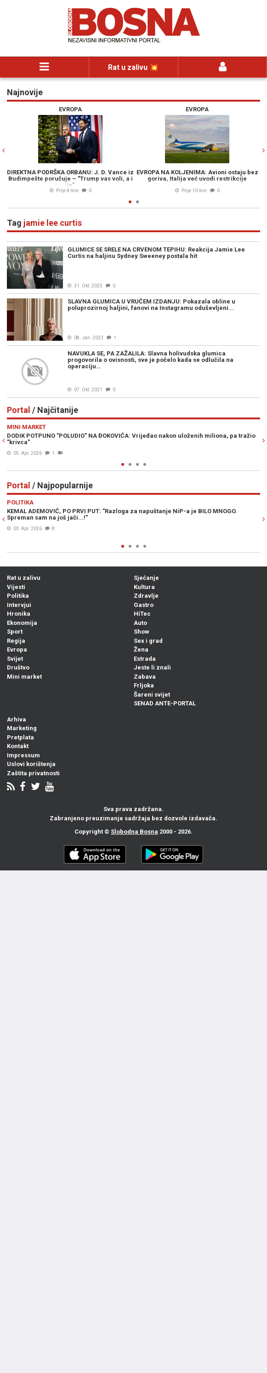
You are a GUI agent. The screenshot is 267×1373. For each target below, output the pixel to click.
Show (141, 631)
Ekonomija (22, 622)
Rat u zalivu (23, 577)
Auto (140, 622)
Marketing (22, 728)
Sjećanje (146, 577)
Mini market (24, 676)
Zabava (145, 676)
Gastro (143, 604)
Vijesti (16, 587)
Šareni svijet (152, 694)
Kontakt (17, 746)
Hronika (18, 613)
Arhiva (16, 719)
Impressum (23, 755)
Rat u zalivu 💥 (133, 67)
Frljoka (144, 685)
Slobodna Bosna (134, 831)
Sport (15, 631)
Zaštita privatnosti (33, 773)
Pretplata (20, 737)
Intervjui (19, 604)
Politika (18, 595)
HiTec (142, 613)
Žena (141, 649)
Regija (16, 640)
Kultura (144, 587)
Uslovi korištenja (31, 764)
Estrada (145, 658)
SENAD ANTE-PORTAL (165, 703)
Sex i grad (148, 640)
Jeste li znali (152, 667)
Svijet (15, 658)
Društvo (18, 667)
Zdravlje (146, 595)
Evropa (17, 649)
